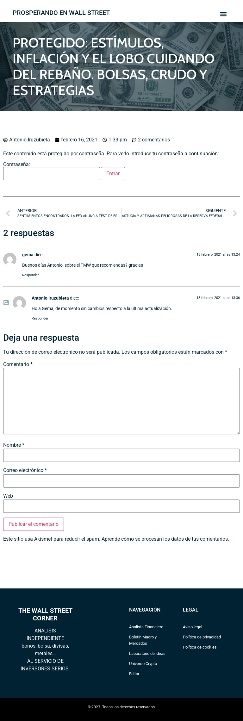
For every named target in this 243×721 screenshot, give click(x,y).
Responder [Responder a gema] (30, 275)
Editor (134, 673)
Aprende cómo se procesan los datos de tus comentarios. (165, 539)
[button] (223, 14)
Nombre (13, 445)
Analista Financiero (146, 627)
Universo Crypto (143, 663)
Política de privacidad (202, 637)
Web (8, 496)
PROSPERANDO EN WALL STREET (61, 12)
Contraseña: (51, 171)
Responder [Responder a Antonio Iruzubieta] (40, 318)
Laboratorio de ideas (147, 653)
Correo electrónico (25, 470)
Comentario (18, 364)
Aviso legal (192, 627)
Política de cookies (200, 647)
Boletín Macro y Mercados (143, 640)
